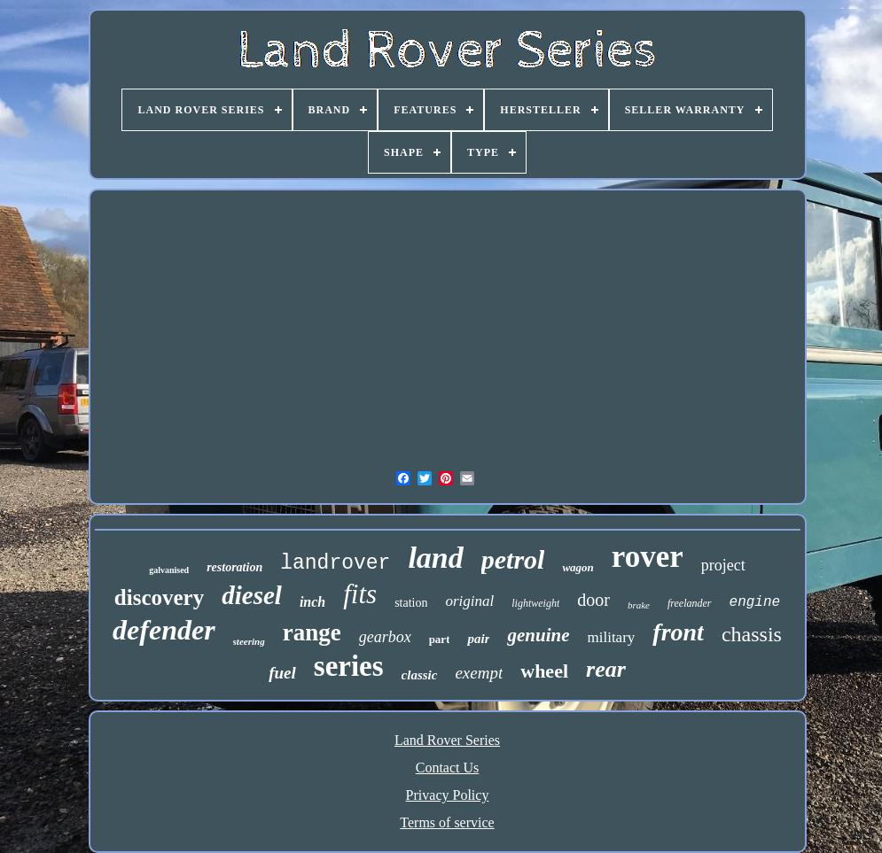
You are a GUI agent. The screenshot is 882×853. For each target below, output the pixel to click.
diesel (252, 595)
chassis (752, 634)
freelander (689, 603)
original (469, 601)
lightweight (535, 603)
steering (249, 641)
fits (360, 593)
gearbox (385, 637)
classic (420, 675)
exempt (479, 672)
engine (755, 602)
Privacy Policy (447, 795)
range (312, 632)
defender (164, 630)
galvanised (169, 570)
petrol (513, 559)
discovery (159, 597)
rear (606, 669)
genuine (538, 635)
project (723, 565)
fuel (282, 672)
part (439, 639)
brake (639, 605)
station (410, 602)
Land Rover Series (447, 740)
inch (312, 601)
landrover (335, 563)
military (612, 637)
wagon (577, 567)
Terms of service (447, 822)
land (435, 557)
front (678, 632)
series (349, 666)
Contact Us (448, 767)
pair (478, 639)
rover (647, 556)
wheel (544, 671)
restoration (234, 567)
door (593, 599)
